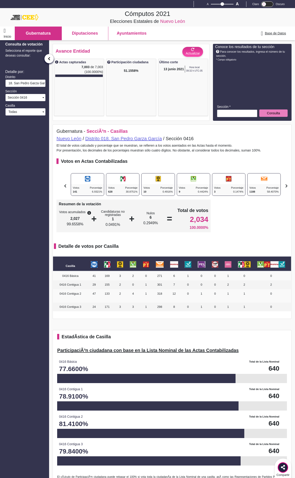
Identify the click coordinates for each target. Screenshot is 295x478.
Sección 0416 (17, 97)
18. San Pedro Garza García (26, 83)
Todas (12, 112)
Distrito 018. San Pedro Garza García (123, 138)
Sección (11, 91)
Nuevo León (68, 138)
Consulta (273, 113)
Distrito (10, 77)
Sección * (223, 107)
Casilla (10, 105)
